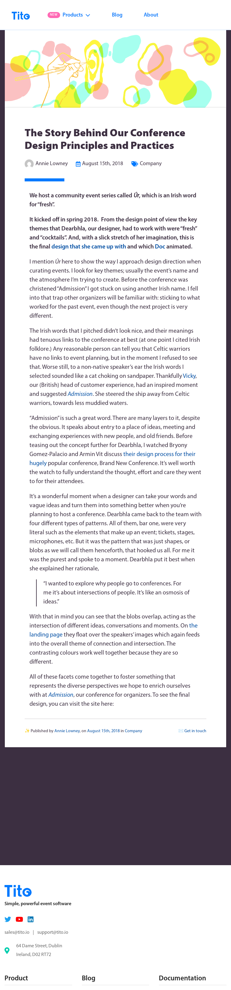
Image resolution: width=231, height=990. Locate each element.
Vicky (189, 376)
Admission (60, 695)
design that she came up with (88, 247)
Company (151, 164)
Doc (160, 247)
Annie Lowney (51, 164)
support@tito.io (52, 932)
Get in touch (195, 731)
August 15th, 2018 (102, 164)
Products (69, 15)
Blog (117, 15)
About (151, 15)
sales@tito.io (17, 932)
